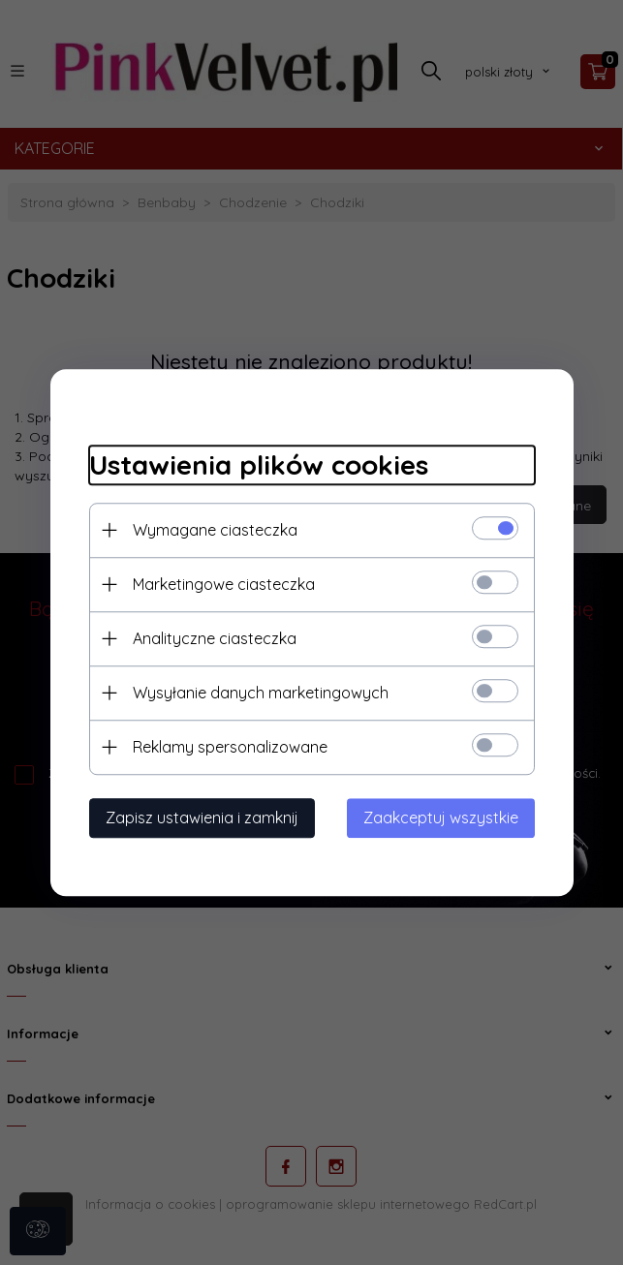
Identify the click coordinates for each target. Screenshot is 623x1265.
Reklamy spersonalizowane (230, 746)
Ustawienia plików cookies (258, 464)
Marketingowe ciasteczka (224, 584)
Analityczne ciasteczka (214, 638)
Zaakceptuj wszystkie (440, 817)
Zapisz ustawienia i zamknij (202, 817)
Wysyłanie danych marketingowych (261, 692)
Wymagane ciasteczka (215, 530)
